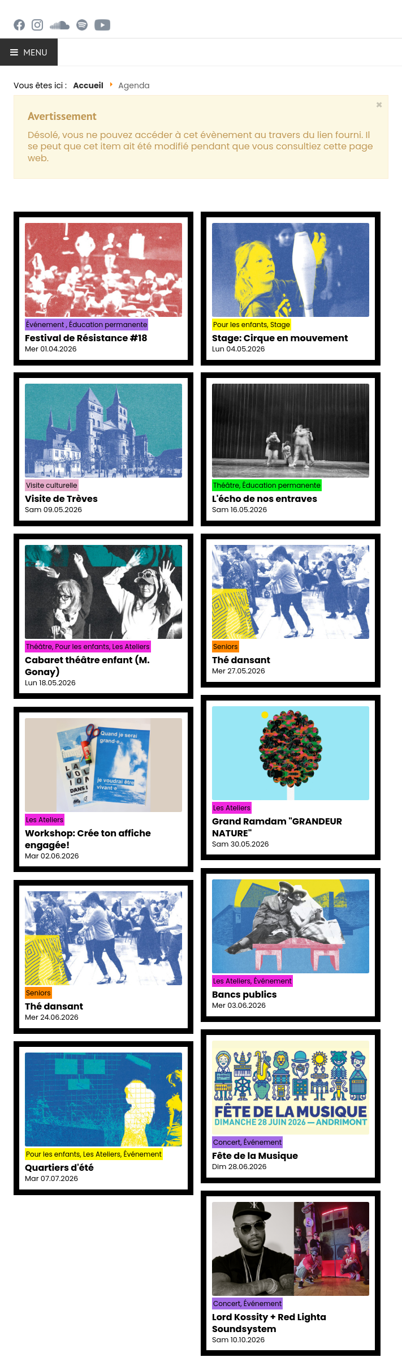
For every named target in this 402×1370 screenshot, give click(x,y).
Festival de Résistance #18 (86, 338)
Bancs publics (244, 994)
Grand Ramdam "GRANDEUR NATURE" (277, 827)
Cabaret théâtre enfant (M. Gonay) (87, 666)
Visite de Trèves (61, 498)
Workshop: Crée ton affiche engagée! (88, 839)
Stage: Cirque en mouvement (280, 338)
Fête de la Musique (255, 1155)
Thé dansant (241, 660)
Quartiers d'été (59, 1167)
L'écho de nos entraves (264, 498)
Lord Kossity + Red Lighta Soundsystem (269, 1323)
